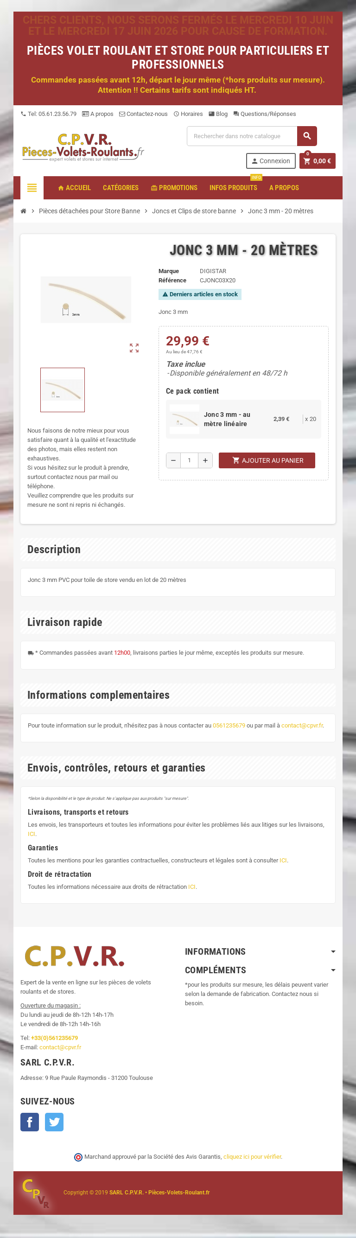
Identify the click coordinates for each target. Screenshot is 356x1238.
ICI (31, 833)
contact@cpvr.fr (302, 725)
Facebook (29, 1122)
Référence (172, 280)
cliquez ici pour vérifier (252, 1156)
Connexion (270, 161)
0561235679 (229, 725)
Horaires (188, 113)
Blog (218, 113)
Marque (169, 271)
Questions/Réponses (264, 113)
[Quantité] (189, 460)
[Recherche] (252, 136)
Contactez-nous (143, 113)
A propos (98, 113)
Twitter (54, 1122)
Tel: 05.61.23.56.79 (48, 113)
